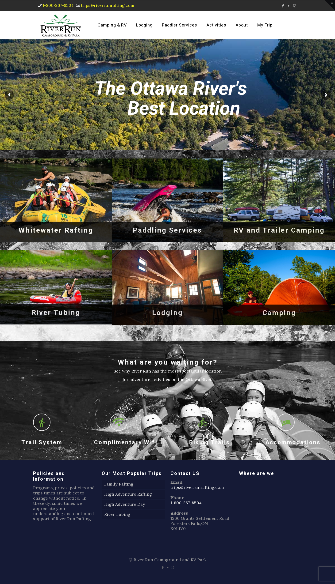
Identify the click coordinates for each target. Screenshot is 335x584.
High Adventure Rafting (128, 494)
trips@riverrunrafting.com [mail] (107, 5)
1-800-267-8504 (186, 502)
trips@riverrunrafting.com (197, 487)
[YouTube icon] (289, 6)
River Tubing (117, 514)
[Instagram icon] (294, 6)
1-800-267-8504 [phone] (58, 5)
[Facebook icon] (283, 6)
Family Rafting (118, 484)
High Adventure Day (124, 504)
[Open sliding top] (329, 5)
